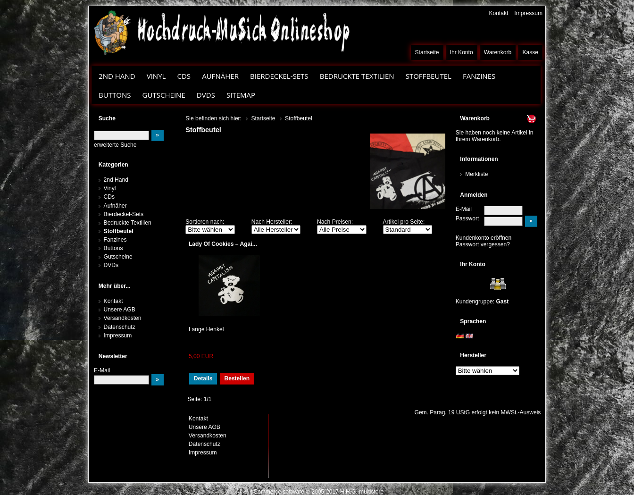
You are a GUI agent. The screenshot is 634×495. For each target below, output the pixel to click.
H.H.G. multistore (362, 491)
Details (203, 378)
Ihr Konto (461, 52)
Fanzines (479, 76)
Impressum (528, 13)
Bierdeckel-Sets (279, 76)
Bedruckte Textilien (357, 76)
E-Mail (464, 209)
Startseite (427, 52)
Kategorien (113, 164)
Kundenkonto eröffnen (484, 238)
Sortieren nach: (204, 221)
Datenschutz (119, 327)
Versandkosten (123, 318)
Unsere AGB (119, 309)
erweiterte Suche (115, 145)
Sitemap (240, 95)
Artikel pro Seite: (404, 221)
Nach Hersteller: (271, 221)
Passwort (467, 218)
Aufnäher (220, 76)
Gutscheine (163, 95)
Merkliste (476, 174)
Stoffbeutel (428, 76)
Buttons (115, 95)
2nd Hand (117, 76)
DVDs (206, 95)
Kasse (530, 52)
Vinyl (156, 76)
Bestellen (237, 378)
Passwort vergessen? (483, 244)
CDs (184, 76)
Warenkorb (498, 52)
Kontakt (498, 13)
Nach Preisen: (335, 221)
